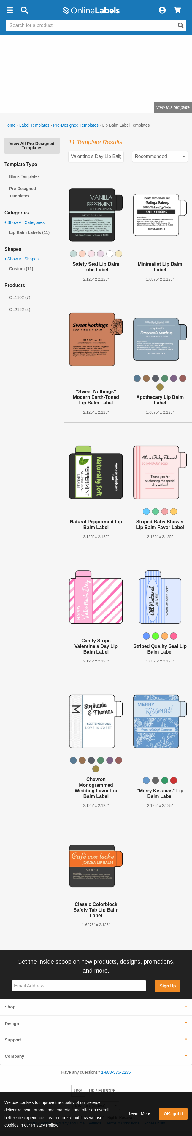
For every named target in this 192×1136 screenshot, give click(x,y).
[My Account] (162, 10)
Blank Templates (24, 176)
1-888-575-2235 (116, 1072)
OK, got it (173, 1113)
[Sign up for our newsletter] (79, 985)
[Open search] (180, 25)
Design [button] (12, 1023)
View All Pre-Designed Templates (31, 145)
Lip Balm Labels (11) (29, 232)
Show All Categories (24, 222)
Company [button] (14, 1056)
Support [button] (13, 1040)
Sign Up (168, 986)
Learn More (139, 1113)
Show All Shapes (21, 258)
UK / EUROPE (102, 1090)
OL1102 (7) (19, 297)
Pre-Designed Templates (76, 125)
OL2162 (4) (19, 309)
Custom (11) (21, 268)
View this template (173, 107)
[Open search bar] (24, 10)
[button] (9, 10)
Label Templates (34, 125)
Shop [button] (10, 1007)
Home (9, 125)
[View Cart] (177, 10)
